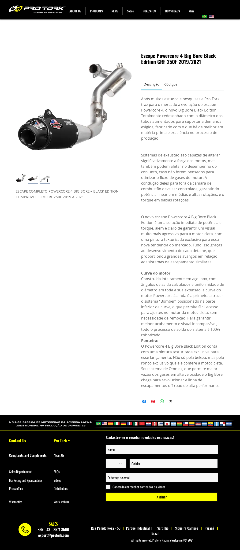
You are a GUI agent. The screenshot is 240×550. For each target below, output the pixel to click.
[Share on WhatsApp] (162, 401)
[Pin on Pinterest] (153, 401)
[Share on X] (171, 401)
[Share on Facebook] (144, 401)
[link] (151, 84)
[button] (96, 11)
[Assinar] (161, 497)
